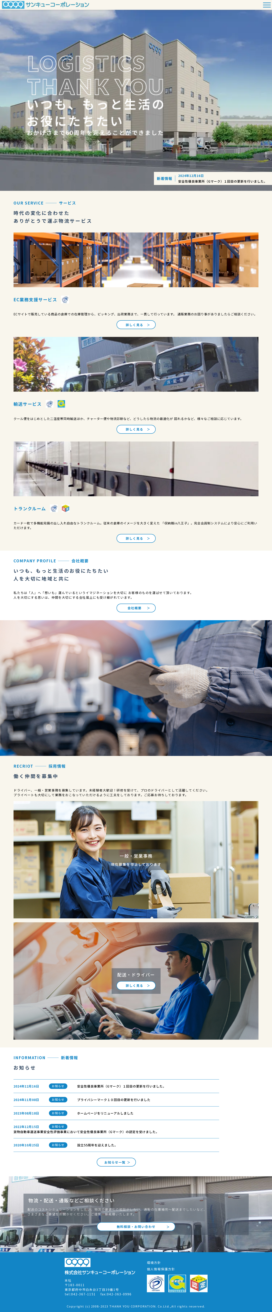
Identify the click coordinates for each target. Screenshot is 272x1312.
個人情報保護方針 (161, 1269)
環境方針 (154, 1262)
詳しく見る (134, 324)
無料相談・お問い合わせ (136, 1226)
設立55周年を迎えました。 (97, 1145)
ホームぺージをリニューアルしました (105, 1113)
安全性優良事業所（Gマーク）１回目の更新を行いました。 (222, 181)
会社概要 (134, 608)
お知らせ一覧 (115, 1162)
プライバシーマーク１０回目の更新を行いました (113, 1099)
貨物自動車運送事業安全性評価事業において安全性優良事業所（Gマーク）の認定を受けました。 (86, 1131)
